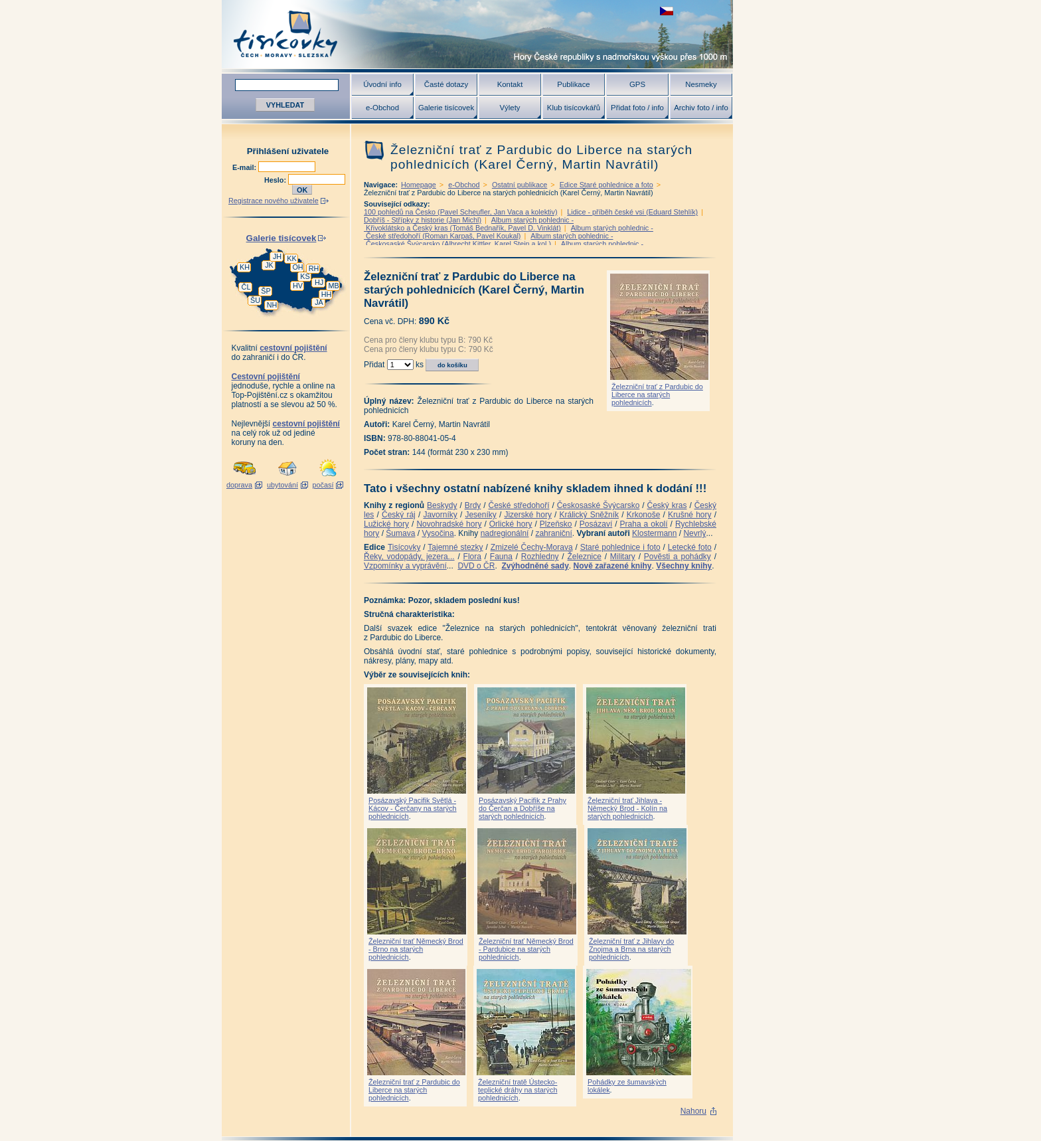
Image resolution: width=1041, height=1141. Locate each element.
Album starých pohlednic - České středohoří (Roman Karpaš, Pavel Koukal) (508, 232)
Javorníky (440, 514)
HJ (319, 282)
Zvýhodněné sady (534, 565)
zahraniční (553, 533)
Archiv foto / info (701, 108)
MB (333, 286)
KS (304, 276)
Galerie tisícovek (446, 108)
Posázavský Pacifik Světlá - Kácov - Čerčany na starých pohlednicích (412, 808)
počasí (323, 485)
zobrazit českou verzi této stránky (666, 11)
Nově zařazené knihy (612, 565)
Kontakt (510, 84)
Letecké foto (690, 547)
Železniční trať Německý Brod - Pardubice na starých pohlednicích (526, 949)
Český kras (667, 505)
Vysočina (437, 533)
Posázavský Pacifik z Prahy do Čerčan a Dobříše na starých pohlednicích (522, 808)
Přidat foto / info (637, 108)
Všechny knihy (684, 565)
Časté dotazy (446, 84)
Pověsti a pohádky (677, 556)
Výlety (509, 108)
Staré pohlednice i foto (620, 547)
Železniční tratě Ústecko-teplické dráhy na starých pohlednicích (517, 1090)
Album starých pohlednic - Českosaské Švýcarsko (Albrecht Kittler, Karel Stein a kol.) (488, 240)
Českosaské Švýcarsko (598, 505)
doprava (239, 485)
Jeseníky (480, 514)
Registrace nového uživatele (273, 201)
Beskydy (442, 505)
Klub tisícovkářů (573, 108)
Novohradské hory (448, 524)
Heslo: (276, 180)
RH (314, 268)
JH (277, 256)
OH (297, 267)
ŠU (255, 300)
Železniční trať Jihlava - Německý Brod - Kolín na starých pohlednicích (627, 808)
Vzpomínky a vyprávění (405, 565)
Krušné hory (690, 514)
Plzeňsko (556, 524)
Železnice (584, 556)
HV (298, 286)
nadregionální (505, 533)
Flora (472, 556)
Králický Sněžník (589, 514)
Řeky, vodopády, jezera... (409, 556)
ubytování (282, 485)
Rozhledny (540, 556)
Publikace (573, 84)
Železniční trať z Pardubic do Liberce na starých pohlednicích (657, 394)
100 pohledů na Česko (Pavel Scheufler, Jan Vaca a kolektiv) (461, 212)
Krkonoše (644, 514)
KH (245, 267)
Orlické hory (510, 524)
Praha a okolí (644, 524)
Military (622, 556)
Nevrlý (694, 533)
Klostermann (654, 533)
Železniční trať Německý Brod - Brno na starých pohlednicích (415, 949)
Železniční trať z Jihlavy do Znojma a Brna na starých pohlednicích (631, 949)
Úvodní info (382, 84)
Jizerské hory (528, 514)
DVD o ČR (476, 565)
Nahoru (693, 1111)
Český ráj (399, 514)
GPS (637, 84)
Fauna (501, 556)
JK (269, 265)
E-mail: (245, 167)
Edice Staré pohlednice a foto (606, 185)
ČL (246, 287)
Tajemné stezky (455, 547)
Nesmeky (700, 84)
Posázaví (596, 524)
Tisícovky (404, 547)
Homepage (418, 185)
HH (326, 294)
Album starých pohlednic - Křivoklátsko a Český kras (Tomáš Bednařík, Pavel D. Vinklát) (469, 224)
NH (272, 305)
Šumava (400, 533)
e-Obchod (382, 108)
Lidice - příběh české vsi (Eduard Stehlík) (632, 212)
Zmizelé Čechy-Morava (532, 547)
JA (319, 302)
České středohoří (519, 505)
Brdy (473, 505)
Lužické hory (386, 524)
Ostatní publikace (519, 185)
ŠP (265, 291)
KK (291, 258)
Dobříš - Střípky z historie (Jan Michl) (422, 220)
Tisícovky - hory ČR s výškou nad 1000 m (477, 34)
